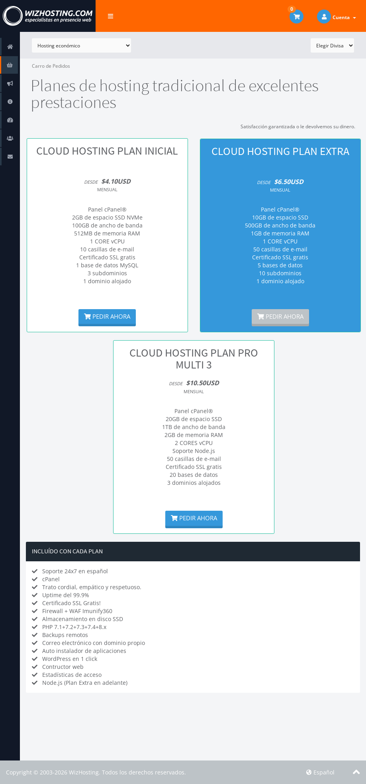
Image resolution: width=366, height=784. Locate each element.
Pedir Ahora (107, 316)
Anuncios (12, 83)
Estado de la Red (12, 119)
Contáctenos (12, 156)
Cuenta (344, 17)
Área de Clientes (12, 46)
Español (320, 772)
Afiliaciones (12, 138)
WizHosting (84, 772)
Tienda (11, 65)
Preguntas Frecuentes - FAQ (12, 101)
